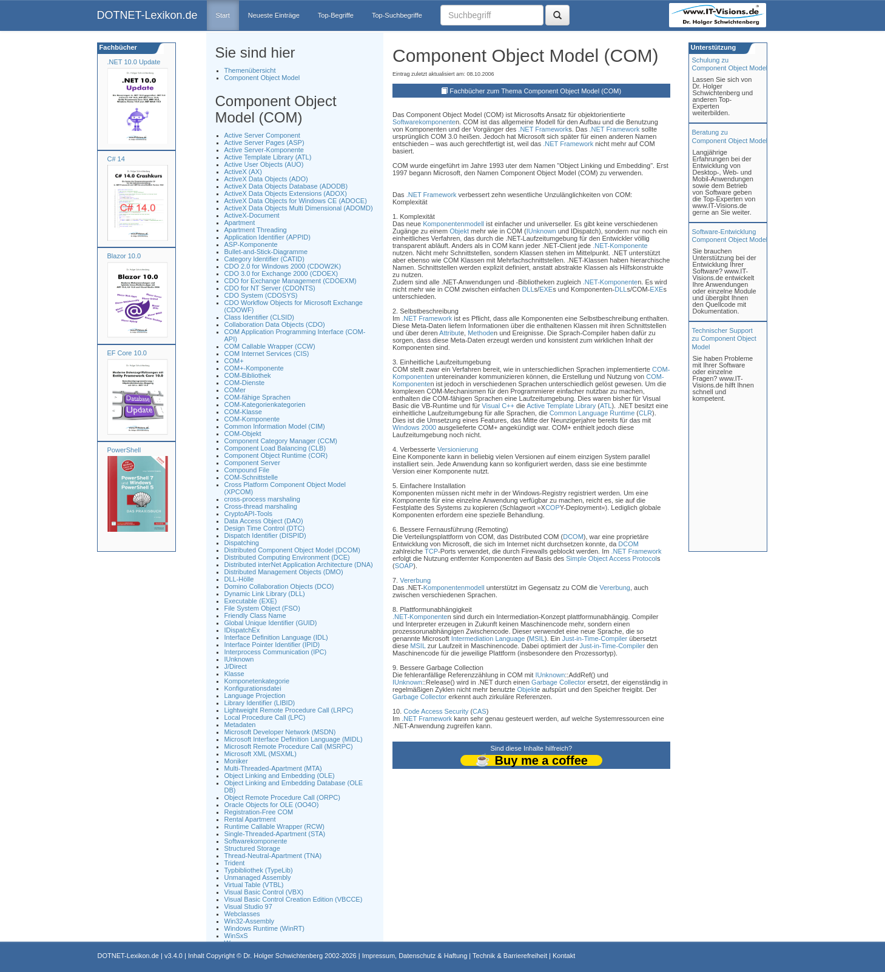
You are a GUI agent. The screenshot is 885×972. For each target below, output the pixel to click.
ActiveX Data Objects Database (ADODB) (286, 186)
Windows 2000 (414, 427)
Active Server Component (262, 135)
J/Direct (235, 666)
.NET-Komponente (620, 245)
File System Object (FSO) (262, 608)
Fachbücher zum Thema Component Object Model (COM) (535, 91)
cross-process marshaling (262, 499)
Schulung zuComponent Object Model (730, 64)
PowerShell (124, 450)
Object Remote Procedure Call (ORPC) (282, 797)
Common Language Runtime (592, 413)
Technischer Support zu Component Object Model (724, 338)
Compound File (247, 470)
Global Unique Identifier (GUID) (270, 622)
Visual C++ (498, 405)
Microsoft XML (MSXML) (260, 753)
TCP (431, 551)
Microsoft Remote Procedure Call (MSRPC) (288, 746)
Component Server (252, 462)
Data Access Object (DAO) (263, 521)
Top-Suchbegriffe (397, 15)
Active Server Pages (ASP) (264, 142)
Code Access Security (435, 711)
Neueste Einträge (274, 15)
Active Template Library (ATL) (268, 157)
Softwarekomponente (256, 841)
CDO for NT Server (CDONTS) (269, 288)
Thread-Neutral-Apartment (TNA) (273, 855)
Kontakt (564, 955)
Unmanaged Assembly (257, 877)
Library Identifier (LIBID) (259, 702)
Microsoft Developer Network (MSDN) (280, 732)
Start (223, 15)
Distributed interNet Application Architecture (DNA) (298, 564)
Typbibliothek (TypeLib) (258, 870)
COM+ (234, 360)
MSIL (537, 638)
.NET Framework (543, 129)
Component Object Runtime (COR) (276, 455)
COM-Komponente (252, 419)
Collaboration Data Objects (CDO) (274, 324)
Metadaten (240, 724)
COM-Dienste (244, 382)
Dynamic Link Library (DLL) (264, 593)
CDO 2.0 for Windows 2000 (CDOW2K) (283, 266)
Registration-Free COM (259, 812)
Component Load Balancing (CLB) (275, 448)
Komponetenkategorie (257, 681)
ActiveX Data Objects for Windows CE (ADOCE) (295, 200)
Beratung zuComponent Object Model (730, 136)
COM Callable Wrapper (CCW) (269, 346)
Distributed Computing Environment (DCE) (287, 557)
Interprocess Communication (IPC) (275, 651)
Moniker (236, 761)
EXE (546, 289)
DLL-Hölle (239, 579)
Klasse (234, 673)
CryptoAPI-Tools (248, 513)
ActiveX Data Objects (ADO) (266, 179)
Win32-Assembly (249, 921)
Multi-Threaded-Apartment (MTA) (273, 768)
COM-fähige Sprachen (257, 397)
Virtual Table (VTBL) (254, 884)
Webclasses (242, 913)
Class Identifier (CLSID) (259, 317)
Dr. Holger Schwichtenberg (283, 955)
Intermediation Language (488, 638)
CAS (479, 711)
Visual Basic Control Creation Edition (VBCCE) (293, 899)
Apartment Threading (255, 229)
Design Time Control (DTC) (264, 528)
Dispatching (241, 542)
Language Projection (255, 695)
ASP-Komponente (251, 244)
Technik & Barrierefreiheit (510, 955)
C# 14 (116, 159)
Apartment (239, 222)
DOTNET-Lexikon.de (147, 15)
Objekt (459, 231)
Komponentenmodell (453, 223)
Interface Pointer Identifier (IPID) (272, 644)
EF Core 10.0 (127, 353)
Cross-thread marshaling (260, 506)
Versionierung (457, 449)
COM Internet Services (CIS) (266, 353)
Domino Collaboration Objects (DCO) (279, 586)
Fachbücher (117, 47)
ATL (605, 405)
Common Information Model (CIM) (274, 426)
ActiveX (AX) (243, 171)
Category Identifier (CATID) (264, 259)
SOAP (404, 565)
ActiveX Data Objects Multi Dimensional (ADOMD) (298, 208)
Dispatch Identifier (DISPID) (265, 535)
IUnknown (239, 659)
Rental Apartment (250, 819)
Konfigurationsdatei (252, 688)
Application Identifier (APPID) (267, 237)
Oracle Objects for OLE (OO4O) (271, 804)
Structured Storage (252, 848)
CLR (645, 413)
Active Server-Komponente (264, 149)
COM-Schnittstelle (251, 477)
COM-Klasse (243, 411)
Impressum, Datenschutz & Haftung (415, 955)
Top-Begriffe (336, 15)
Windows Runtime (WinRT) (264, 928)
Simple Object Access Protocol (611, 558)
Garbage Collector (558, 682)
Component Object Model (262, 77)
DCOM (573, 536)
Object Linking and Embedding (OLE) (279, 775)
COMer (235, 390)
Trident (234, 862)
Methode (481, 333)
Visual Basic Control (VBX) (264, 892)
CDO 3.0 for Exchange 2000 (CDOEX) (281, 273)
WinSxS (236, 935)
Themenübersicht (250, 70)
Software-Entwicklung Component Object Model (730, 235)
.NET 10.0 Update (134, 61)
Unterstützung (712, 47)
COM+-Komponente (254, 368)
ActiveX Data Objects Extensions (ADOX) (285, 193)
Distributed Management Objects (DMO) (283, 571)
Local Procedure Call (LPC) (265, 717)
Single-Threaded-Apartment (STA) (275, 833)
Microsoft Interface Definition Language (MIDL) (293, 739)
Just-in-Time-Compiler (595, 638)
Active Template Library (561, 405)
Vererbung (415, 580)
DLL (528, 289)
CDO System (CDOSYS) (261, 295)
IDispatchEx (242, 630)
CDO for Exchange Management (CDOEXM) (290, 280)
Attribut (449, 333)
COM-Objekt (242, 433)
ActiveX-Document (252, 215)
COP (552, 507)
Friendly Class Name (255, 615)
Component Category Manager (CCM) (280, 440)
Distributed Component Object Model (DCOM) (292, 550)
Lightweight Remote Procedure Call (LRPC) (289, 710)
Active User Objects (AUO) (264, 164)
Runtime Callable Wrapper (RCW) (274, 826)
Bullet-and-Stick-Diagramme (266, 251)
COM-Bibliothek (247, 375)
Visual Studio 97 (248, 906)
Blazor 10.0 (124, 256)
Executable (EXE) (250, 601)
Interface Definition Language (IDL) (276, 637)
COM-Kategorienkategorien (265, 404)
